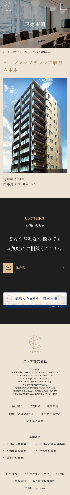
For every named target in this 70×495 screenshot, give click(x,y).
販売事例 (52, 406)
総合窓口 (20, 481)
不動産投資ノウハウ (36, 473)
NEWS (60, 473)
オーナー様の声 (51, 413)
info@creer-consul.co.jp (38, 378)
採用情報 (11, 473)
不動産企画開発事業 (52, 444)
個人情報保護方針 (44, 481)
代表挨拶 (35, 406)
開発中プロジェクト (22, 413)
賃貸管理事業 (14, 457)
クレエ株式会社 (8, 6)
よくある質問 (35, 421)
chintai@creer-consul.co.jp (38, 381)
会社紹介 (17, 406)
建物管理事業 (47, 450)
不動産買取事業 (16, 450)
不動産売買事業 (16, 444)
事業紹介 (35, 437)
